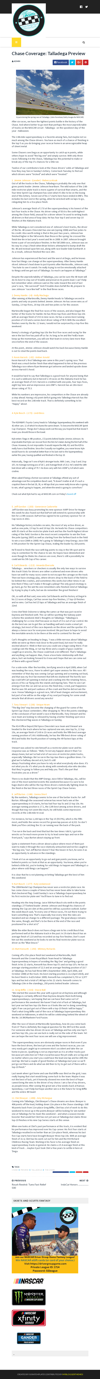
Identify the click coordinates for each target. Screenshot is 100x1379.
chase (15, 1170)
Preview (25, 1170)
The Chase (50, 1170)
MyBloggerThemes (72, 1374)
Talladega (36, 1170)
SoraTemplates (37, 1374)
